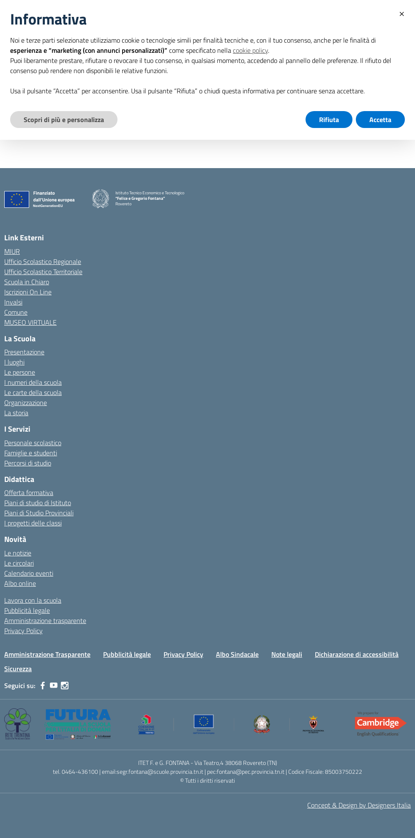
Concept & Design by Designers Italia (359, 805)
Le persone (19, 372)
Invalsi (13, 302)
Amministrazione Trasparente (47, 654)
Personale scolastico (32, 443)
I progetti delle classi (33, 523)
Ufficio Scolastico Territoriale (43, 272)
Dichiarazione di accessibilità (357, 654)
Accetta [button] (380, 119)
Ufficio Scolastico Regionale (42, 261)
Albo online (20, 583)
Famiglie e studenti (30, 453)
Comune (15, 312)
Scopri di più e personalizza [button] (64, 119)
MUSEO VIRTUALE (30, 322)
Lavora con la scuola (32, 600)
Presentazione (24, 352)
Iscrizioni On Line (28, 292)
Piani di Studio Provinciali (39, 513)
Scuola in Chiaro (26, 282)
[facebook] (42, 685)
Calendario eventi (28, 573)
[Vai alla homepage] (100, 198)
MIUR (12, 251)
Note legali (286, 654)
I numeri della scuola (33, 382)
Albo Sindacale (237, 654)
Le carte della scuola (33, 392)
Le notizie (17, 553)
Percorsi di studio (27, 463)
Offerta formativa (28, 492)
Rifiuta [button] (329, 119)
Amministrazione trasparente (45, 620)
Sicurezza (18, 669)
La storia (16, 413)
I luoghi (14, 362)
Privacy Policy (23, 631)
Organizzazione (25, 402)
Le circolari (19, 563)
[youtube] (53, 685)
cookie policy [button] (250, 50)
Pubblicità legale (27, 610)
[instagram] (64, 685)
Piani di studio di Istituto (37, 503)
